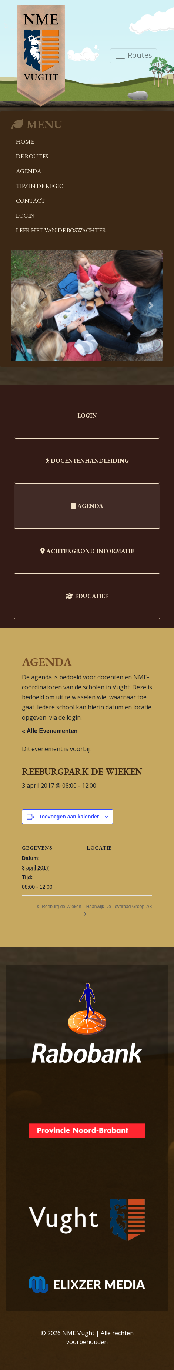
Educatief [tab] (87, 596)
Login (25, 216)
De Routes (32, 156)
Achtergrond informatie (87, 551)
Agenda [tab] (87, 506)
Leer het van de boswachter (61, 230)
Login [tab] (87, 415)
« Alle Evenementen (50, 731)
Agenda (28, 171)
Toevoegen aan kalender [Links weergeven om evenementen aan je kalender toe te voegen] (69, 817)
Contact (30, 201)
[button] (22, 305)
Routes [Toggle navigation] (133, 55)
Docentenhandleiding (87, 461)
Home (25, 141)
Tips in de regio (40, 186)
